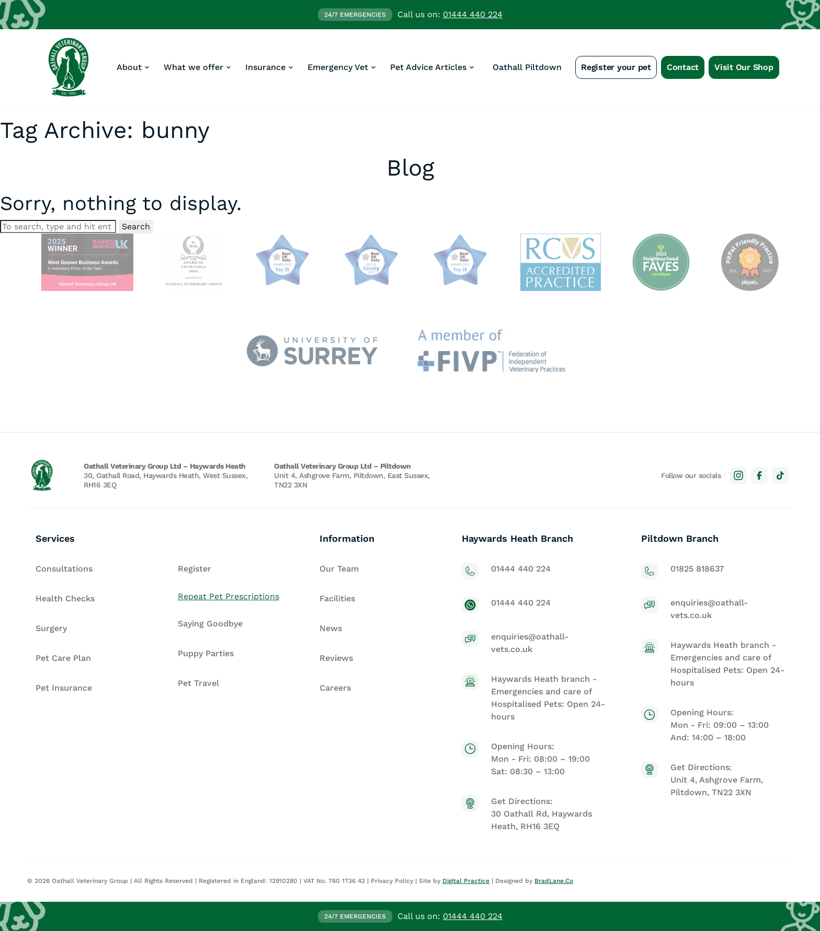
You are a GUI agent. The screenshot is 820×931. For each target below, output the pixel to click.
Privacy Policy (392, 881)
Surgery (51, 628)
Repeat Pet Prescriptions (228, 596)
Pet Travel (198, 683)
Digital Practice (465, 881)
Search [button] (136, 226)
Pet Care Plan (63, 658)
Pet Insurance (64, 688)
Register (194, 569)
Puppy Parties (206, 653)
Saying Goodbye (210, 624)
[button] (134, 67)
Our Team (339, 569)
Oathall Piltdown (527, 67)
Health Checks (65, 598)
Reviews (336, 658)
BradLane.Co (553, 881)
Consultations (64, 569)
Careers (335, 688)
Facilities (337, 598)
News (331, 628)
